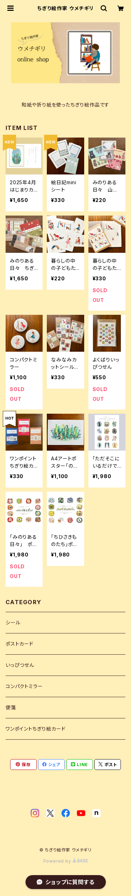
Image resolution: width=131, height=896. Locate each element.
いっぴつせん (20, 665)
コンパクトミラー (24, 686)
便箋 (11, 707)
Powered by (65, 861)
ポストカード (20, 644)
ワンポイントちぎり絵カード (35, 729)
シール (13, 622)
